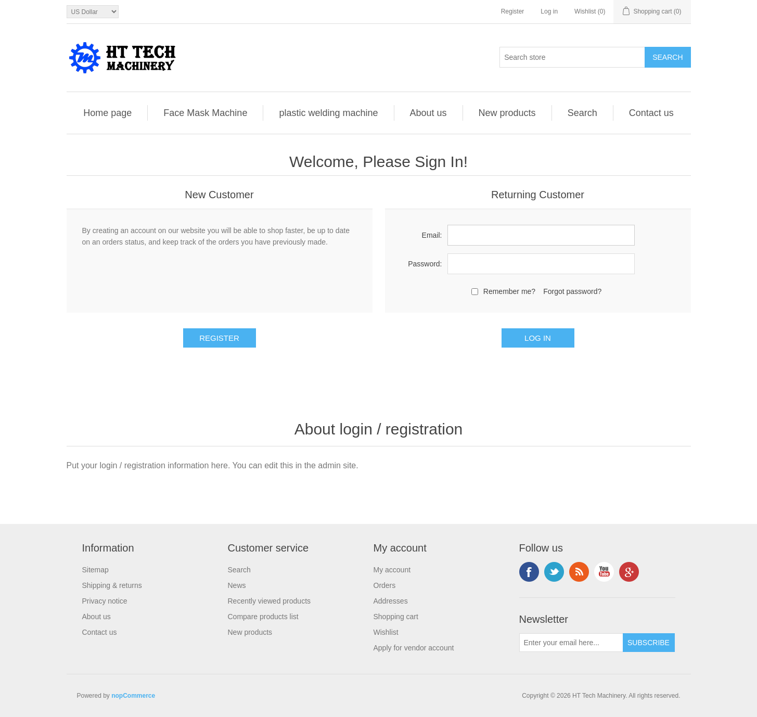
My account (392, 570)
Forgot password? (572, 291)
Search (582, 113)
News (237, 585)
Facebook (529, 572)
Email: (432, 235)
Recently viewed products (269, 601)
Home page (107, 113)
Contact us (651, 113)
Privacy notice (104, 601)
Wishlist (386, 632)
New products (507, 113)
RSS (579, 572)
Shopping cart (396, 616)
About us (428, 113)
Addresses (391, 601)
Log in (549, 11)
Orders (385, 585)
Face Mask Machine (205, 113)
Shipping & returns (112, 585)
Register (512, 11)
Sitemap (95, 570)
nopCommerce (133, 695)
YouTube (604, 572)
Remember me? (509, 291)
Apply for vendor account (414, 648)
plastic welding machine (328, 113)
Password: (425, 264)
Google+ (629, 572)
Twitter (554, 572)
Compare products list (263, 616)
